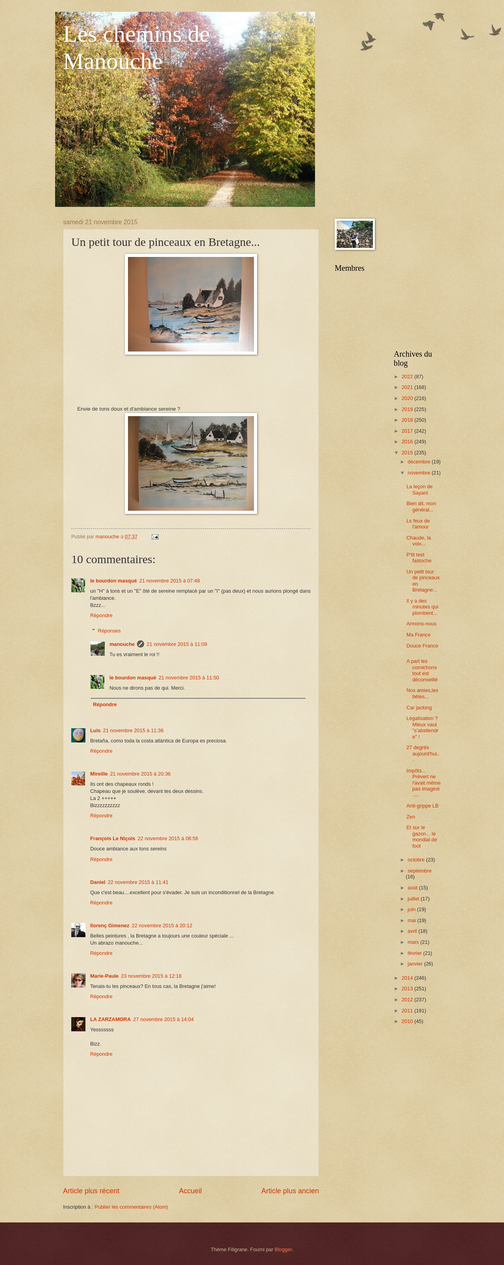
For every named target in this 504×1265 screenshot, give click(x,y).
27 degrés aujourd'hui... (423, 753)
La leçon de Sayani (419, 489)
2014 (408, 978)
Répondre (101, 615)
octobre (417, 860)
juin (412, 909)
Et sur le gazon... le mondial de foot (421, 836)
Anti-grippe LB (422, 806)
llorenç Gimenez (109, 925)
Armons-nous (421, 624)
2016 (408, 442)
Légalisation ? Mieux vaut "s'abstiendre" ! (422, 727)
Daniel (98, 882)
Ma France (418, 635)
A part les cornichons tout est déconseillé (421, 670)
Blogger (283, 1249)
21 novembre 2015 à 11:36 (133, 730)
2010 (408, 1021)
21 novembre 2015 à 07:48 (169, 581)
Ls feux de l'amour (418, 524)
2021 (408, 387)
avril (413, 931)
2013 (408, 989)
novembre (420, 473)
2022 (408, 377)
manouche (122, 644)
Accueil (190, 1191)
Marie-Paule (104, 976)
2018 (408, 420)
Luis (95, 730)
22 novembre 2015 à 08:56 (167, 838)
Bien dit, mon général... (421, 506)
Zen (410, 817)
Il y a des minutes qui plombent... (422, 607)
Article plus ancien (290, 1191)
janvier (416, 964)
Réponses (109, 630)
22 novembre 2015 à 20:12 (162, 925)
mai (412, 920)
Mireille (98, 774)
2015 (408, 453)
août (413, 888)
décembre (420, 462)
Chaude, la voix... (418, 541)
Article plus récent (91, 1191)
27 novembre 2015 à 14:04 (163, 1019)
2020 (408, 398)
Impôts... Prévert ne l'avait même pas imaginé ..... (423, 783)
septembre (420, 871)
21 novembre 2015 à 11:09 (176, 644)
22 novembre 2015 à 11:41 (138, 882)
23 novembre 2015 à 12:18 (151, 976)
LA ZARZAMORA (110, 1019)
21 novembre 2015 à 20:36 (140, 774)
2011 (408, 1011)
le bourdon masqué (113, 581)
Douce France (422, 646)
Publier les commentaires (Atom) (131, 1207)
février (415, 953)
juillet (414, 899)
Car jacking (419, 708)
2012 (408, 1000)
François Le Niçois (112, 838)
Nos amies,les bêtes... (422, 693)
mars (414, 942)
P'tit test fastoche (419, 558)
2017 (408, 431)
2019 (408, 409)
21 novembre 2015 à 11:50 (189, 678)
